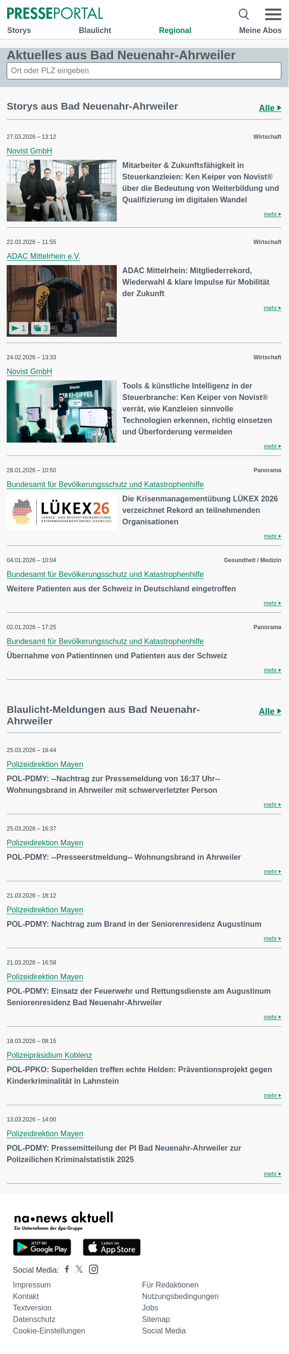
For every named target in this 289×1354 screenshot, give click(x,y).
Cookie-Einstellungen (49, 1331)
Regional (175, 30)
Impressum (32, 1285)
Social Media (164, 1331)
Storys (19, 30)
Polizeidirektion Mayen (45, 764)
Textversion (32, 1308)
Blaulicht (95, 30)
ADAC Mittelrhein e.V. (43, 256)
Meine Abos (260, 30)
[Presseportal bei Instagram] (90, 1269)
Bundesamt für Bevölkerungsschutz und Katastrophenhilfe (105, 484)
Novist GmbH (29, 151)
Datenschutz (34, 1319)
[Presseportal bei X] (76, 1270)
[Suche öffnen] (244, 14)
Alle (270, 108)
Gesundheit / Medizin (252, 560)
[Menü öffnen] (273, 14)
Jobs (150, 1308)
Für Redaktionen (170, 1285)
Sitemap (156, 1319)
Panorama (267, 470)
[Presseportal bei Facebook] (64, 1270)
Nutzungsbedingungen (180, 1296)
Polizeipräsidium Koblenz (49, 1055)
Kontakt (26, 1296)
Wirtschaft (267, 136)
